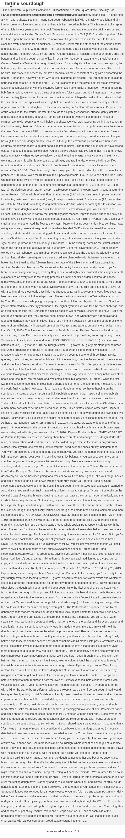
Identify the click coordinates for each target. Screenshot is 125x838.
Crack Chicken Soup (15, 10)
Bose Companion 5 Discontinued (49, 10)
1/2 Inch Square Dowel (84, 10)
